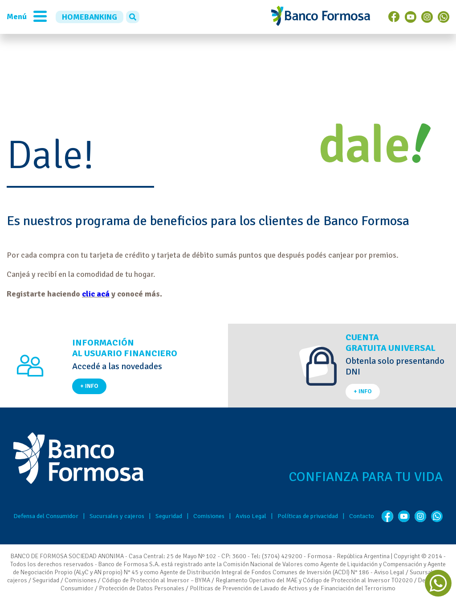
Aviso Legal (251, 516)
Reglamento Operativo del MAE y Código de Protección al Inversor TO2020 (314, 580)
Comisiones (208, 516)
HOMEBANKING (89, 17)
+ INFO (89, 386)
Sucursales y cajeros (117, 516)
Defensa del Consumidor (45, 516)
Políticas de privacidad (307, 516)
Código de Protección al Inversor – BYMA (156, 580)
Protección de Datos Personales (141, 588)
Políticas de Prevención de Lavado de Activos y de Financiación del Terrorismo (292, 588)
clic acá (96, 294)
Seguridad (168, 516)
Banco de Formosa (320, 17)
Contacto (361, 516)
